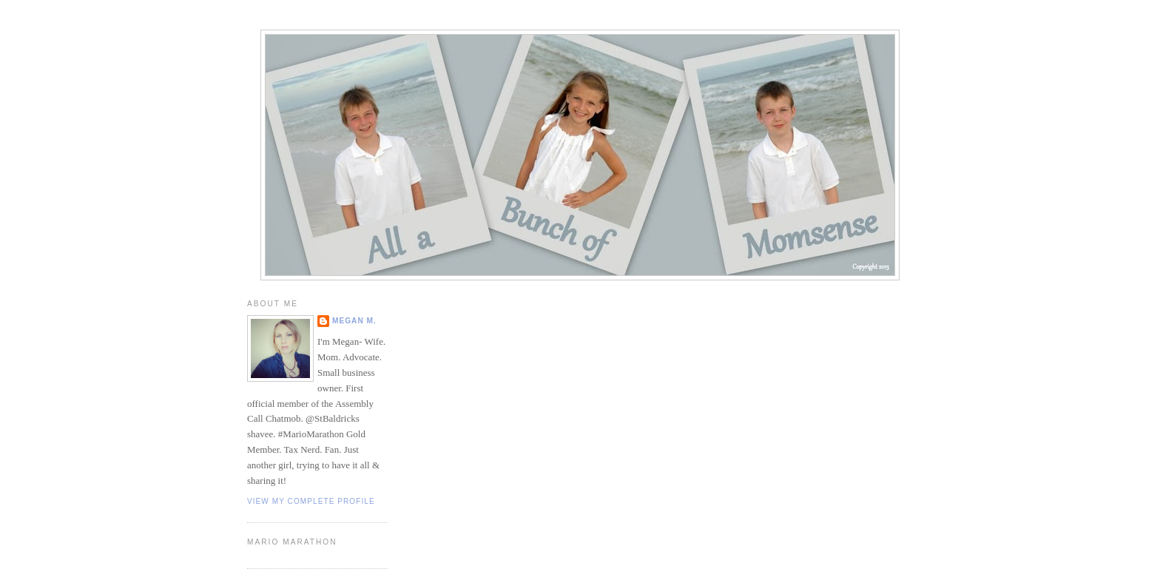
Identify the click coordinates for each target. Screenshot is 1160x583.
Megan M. (354, 321)
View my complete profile (311, 501)
